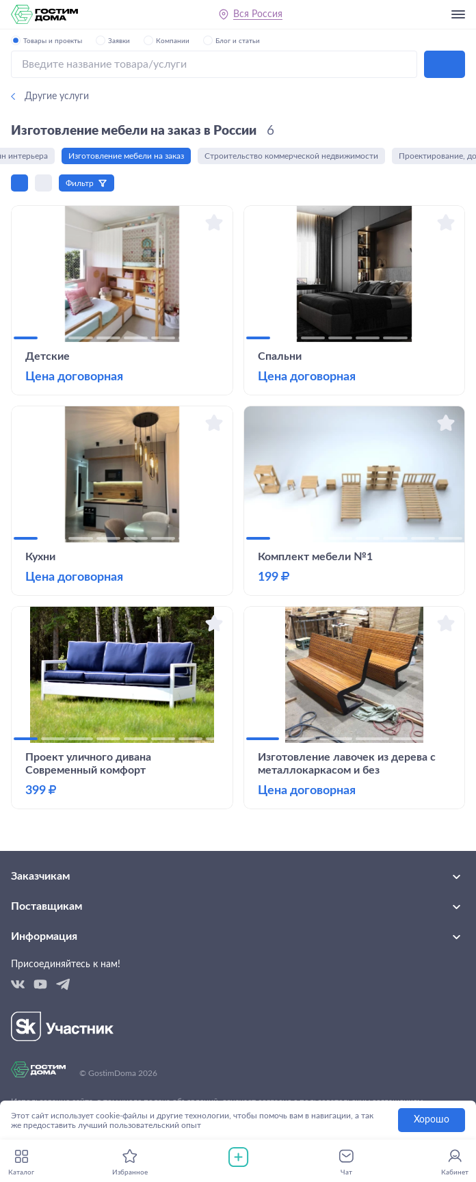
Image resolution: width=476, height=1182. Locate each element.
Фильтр (80, 183)
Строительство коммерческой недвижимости (293, 156)
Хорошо (431, 1120)
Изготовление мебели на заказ (128, 156)
